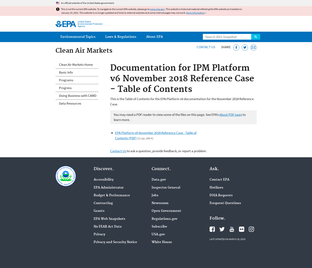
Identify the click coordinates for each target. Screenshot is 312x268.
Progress (65, 88)
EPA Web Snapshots (109, 219)
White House (162, 242)
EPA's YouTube (231, 229)
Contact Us (206, 47)
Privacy (99, 234)
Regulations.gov (164, 219)
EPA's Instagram (251, 229)
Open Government (166, 211)
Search (255, 37)
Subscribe (159, 227)
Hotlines (216, 188)
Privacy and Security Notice (115, 242)
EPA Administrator (109, 188)
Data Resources (70, 103)
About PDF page (230, 114)
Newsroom (160, 203)
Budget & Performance (112, 195)
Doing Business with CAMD (77, 95)
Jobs (155, 195)
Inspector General (166, 188)
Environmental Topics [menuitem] (77, 37)
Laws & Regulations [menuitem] (120, 37)
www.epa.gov (157, 9)
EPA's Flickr (241, 229)
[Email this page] (253, 47)
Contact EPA (219, 180)
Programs (66, 80)
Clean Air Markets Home (76, 64)
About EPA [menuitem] (154, 37)
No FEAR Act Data (108, 227)
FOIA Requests (221, 195)
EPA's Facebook (212, 229)
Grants (99, 211)
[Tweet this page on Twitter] (245, 47)
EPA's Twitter (222, 229)
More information (195, 12)
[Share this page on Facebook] (236, 47)
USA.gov (158, 234)
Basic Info (66, 72)
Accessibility (104, 180)
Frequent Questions (225, 203)
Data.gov (159, 180)
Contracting (103, 203)
